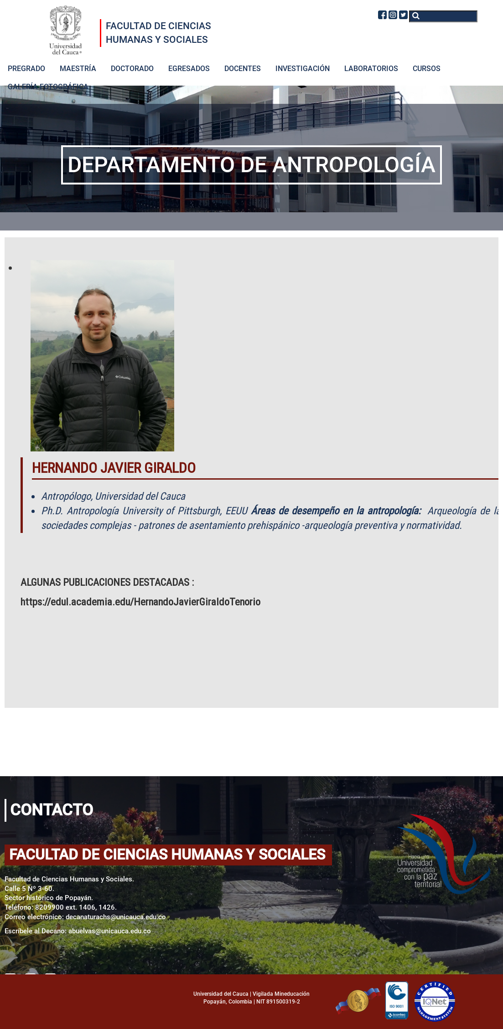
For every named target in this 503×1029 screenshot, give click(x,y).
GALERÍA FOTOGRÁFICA (48, 86)
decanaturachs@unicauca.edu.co (116, 917)
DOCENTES (242, 68)
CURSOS (427, 68)
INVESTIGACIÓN (302, 68)
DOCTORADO (132, 68)
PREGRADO (26, 68)
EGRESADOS (189, 68)
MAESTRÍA (78, 68)
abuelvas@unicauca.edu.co (109, 931)
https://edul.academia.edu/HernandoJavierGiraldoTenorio (140, 601)
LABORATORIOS (371, 68)
